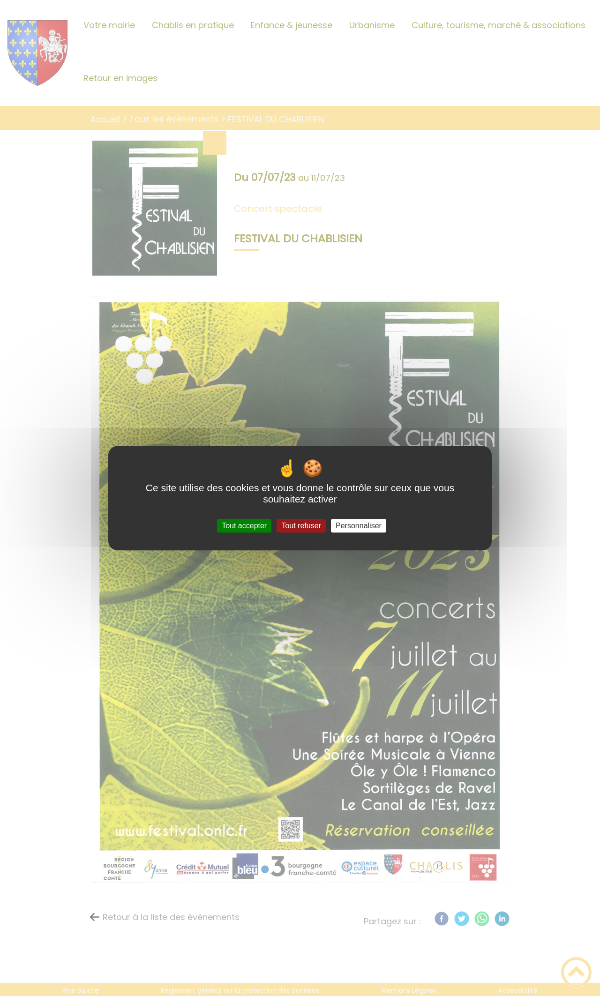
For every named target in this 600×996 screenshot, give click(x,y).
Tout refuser (301, 526)
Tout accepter (244, 526)
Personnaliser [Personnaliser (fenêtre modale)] (359, 526)
